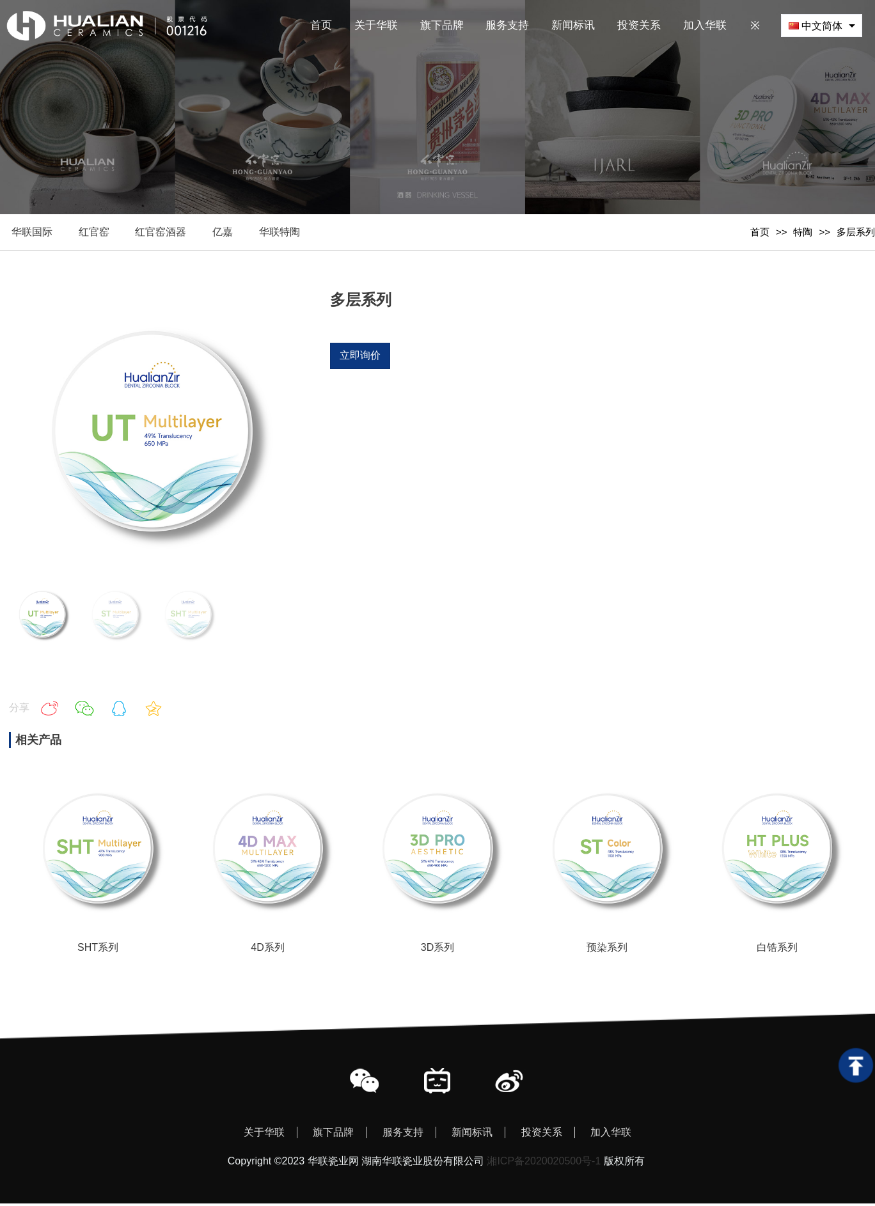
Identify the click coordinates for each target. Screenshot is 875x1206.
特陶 (802, 233)
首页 (759, 233)
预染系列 (607, 949)
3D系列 (437, 949)
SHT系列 (97, 949)
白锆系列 (777, 949)
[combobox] (821, 25)
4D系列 (267, 949)
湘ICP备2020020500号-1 (544, 1163)
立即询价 (360, 357)
